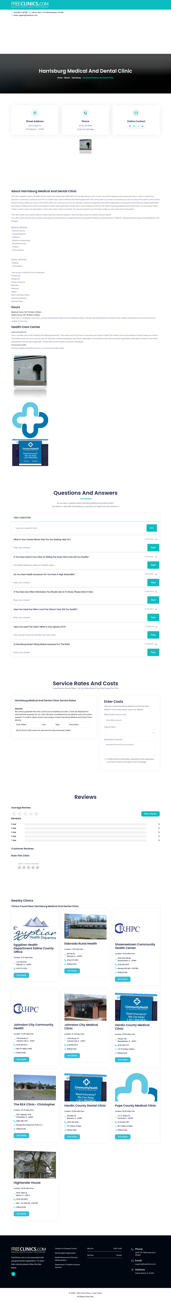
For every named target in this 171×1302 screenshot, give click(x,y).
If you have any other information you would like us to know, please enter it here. (54, 592)
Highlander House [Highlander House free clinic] (27, 1183)
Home (59, 78)
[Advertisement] (85, 36)
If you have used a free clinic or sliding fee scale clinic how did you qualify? (51, 557)
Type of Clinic (110, 727)
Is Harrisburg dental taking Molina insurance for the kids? (42, 644)
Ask (151, 528)
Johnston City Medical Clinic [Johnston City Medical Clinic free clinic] (81, 1026)
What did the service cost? (115, 714)
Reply (153, 547)
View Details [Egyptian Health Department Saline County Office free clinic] (21, 975)
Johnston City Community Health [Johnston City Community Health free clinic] (33, 1026)
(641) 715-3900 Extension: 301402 (50, 12)
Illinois (67, 78)
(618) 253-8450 (85, 126)
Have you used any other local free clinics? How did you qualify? (45, 609)
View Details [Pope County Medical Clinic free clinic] (123, 1137)
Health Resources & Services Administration (66, 1259)
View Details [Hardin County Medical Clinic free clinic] (123, 1060)
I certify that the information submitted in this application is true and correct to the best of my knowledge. (130, 760)
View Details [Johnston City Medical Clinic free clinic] (72, 1056)
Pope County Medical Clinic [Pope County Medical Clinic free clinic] (135, 1106)
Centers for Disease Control (66, 1249)
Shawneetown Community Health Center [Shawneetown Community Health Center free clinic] (135, 946)
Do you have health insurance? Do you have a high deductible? (44, 574)
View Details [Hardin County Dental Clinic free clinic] (72, 1137)
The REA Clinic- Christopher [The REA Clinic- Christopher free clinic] (34, 1104)
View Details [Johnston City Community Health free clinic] (21, 1059)
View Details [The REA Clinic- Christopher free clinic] (21, 1136)
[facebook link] (13, 1274)
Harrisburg (76, 78)
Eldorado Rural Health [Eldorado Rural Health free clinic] (80, 943)
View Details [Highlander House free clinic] (21, 1214)
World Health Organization (65, 1253)
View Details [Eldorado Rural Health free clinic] (72, 971)
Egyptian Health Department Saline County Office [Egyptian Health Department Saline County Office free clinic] (34, 948)
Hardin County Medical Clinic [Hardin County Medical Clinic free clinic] (132, 1026)
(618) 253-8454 (83, 129)
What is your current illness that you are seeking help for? (42, 539)
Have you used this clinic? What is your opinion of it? (40, 627)
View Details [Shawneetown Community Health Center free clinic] (123, 979)
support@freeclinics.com (28, 15)
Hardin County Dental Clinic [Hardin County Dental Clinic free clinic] (85, 1106)
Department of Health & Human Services (67, 1266)
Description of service (113, 739)
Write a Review (150, 814)
